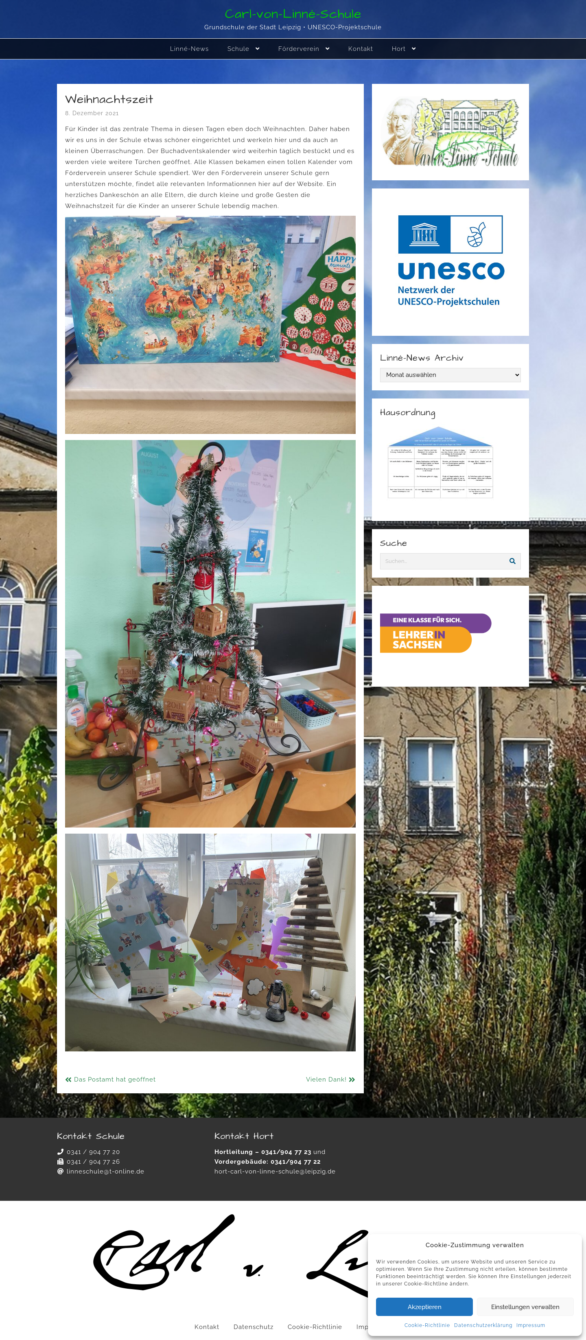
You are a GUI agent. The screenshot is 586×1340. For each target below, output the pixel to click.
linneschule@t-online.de (105, 1171)
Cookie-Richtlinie (427, 1325)
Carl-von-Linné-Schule (293, 14)
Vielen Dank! (326, 1079)
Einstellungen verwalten (525, 1307)
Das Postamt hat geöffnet (115, 1079)
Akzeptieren (425, 1307)
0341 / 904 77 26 (93, 1161)
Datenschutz (253, 1327)
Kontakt (207, 1327)
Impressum (530, 1325)
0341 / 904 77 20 (93, 1152)
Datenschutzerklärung (483, 1325)
